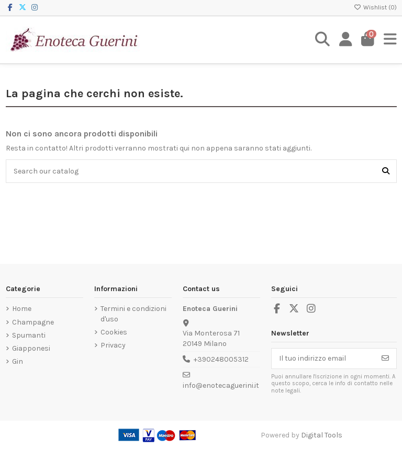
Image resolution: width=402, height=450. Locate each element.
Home (21, 308)
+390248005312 (221, 359)
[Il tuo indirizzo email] (323, 358)
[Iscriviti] (385, 358)
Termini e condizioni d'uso (133, 314)
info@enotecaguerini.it (221, 385)
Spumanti (29, 335)
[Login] (345, 39)
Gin (17, 361)
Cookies (113, 332)
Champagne (33, 322)
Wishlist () (375, 7)
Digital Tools (321, 435)
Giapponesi (31, 348)
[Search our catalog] (386, 171)
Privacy (113, 345)
